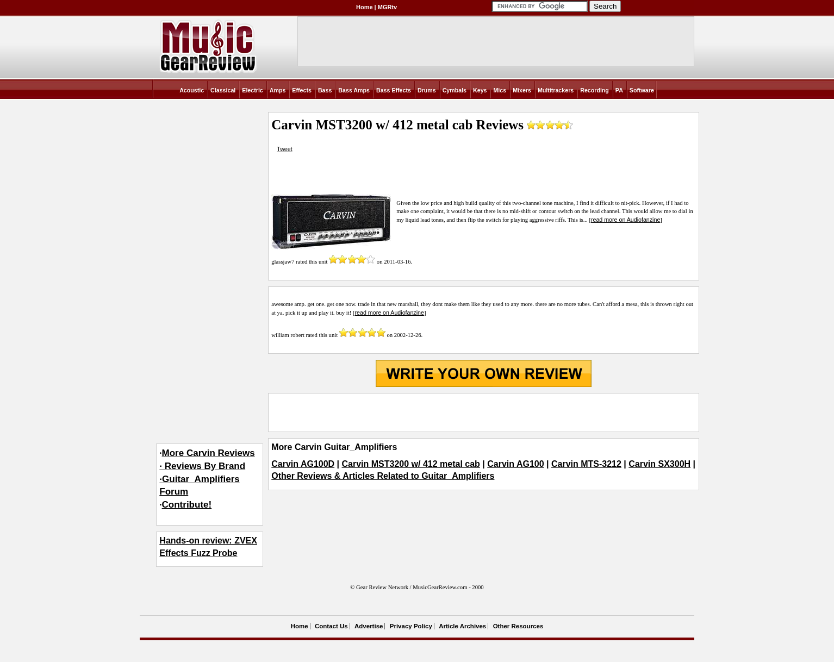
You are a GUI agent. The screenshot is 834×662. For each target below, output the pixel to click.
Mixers (522, 90)
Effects (302, 90)
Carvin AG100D (302, 464)
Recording (594, 90)
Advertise (368, 626)
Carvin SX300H (659, 464)
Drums (427, 90)
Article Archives (462, 626)
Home (364, 7)
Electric (252, 90)
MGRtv (387, 7)
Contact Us (331, 626)
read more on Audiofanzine (625, 219)
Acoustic (191, 90)
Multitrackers (556, 90)
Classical (222, 90)
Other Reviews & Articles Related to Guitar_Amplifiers (382, 475)
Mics (499, 90)
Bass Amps (354, 90)
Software (642, 90)
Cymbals (454, 90)
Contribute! (187, 504)
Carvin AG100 (515, 464)
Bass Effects (393, 90)
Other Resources (518, 626)
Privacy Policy (411, 626)
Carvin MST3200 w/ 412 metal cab (411, 464)
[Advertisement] (483, 412)
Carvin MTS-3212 (586, 464)
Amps (278, 90)
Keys (480, 90)
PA (619, 90)
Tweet (284, 149)
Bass (325, 90)
